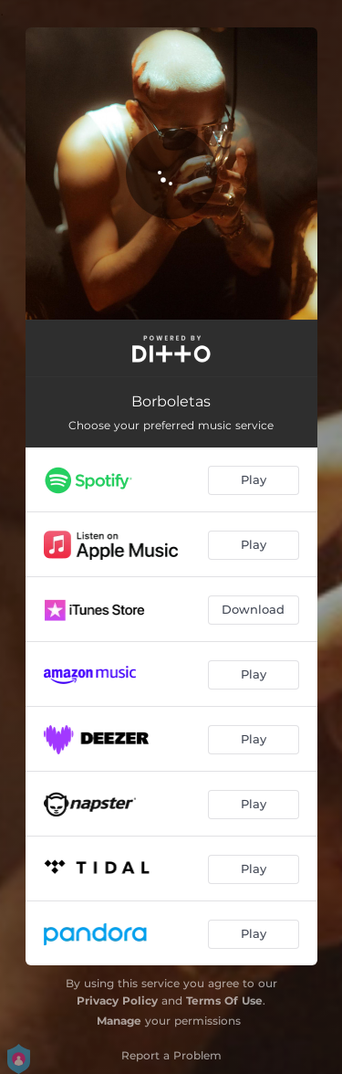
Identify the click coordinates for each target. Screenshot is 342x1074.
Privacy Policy (117, 1000)
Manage (119, 1020)
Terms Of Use (224, 1000)
